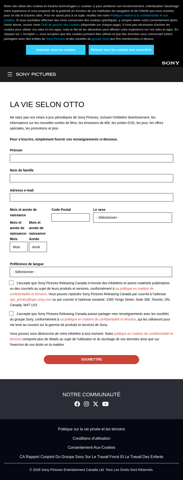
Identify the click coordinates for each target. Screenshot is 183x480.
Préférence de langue (27, 264)
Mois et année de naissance (23, 212)
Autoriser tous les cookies (56, 50)
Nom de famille (22, 170)
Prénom (16, 150)
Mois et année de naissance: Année (37, 231)
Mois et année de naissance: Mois (18, 231)
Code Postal (61, 210)
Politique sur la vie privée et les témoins (91, 429)
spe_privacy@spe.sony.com (30, 299)
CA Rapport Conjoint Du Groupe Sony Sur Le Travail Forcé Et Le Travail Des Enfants (91, 457)
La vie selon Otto (47, 104)
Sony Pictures (55, 39)
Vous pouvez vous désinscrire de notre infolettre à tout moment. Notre (62, 333)
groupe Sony (100, 39)
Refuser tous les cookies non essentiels (121, 50)
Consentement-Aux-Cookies (91, 448)
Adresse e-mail (22, 190)
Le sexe (99, 210)
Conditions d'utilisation (92, 438)
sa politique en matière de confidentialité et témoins (98, 319)
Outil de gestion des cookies (60, 24)
